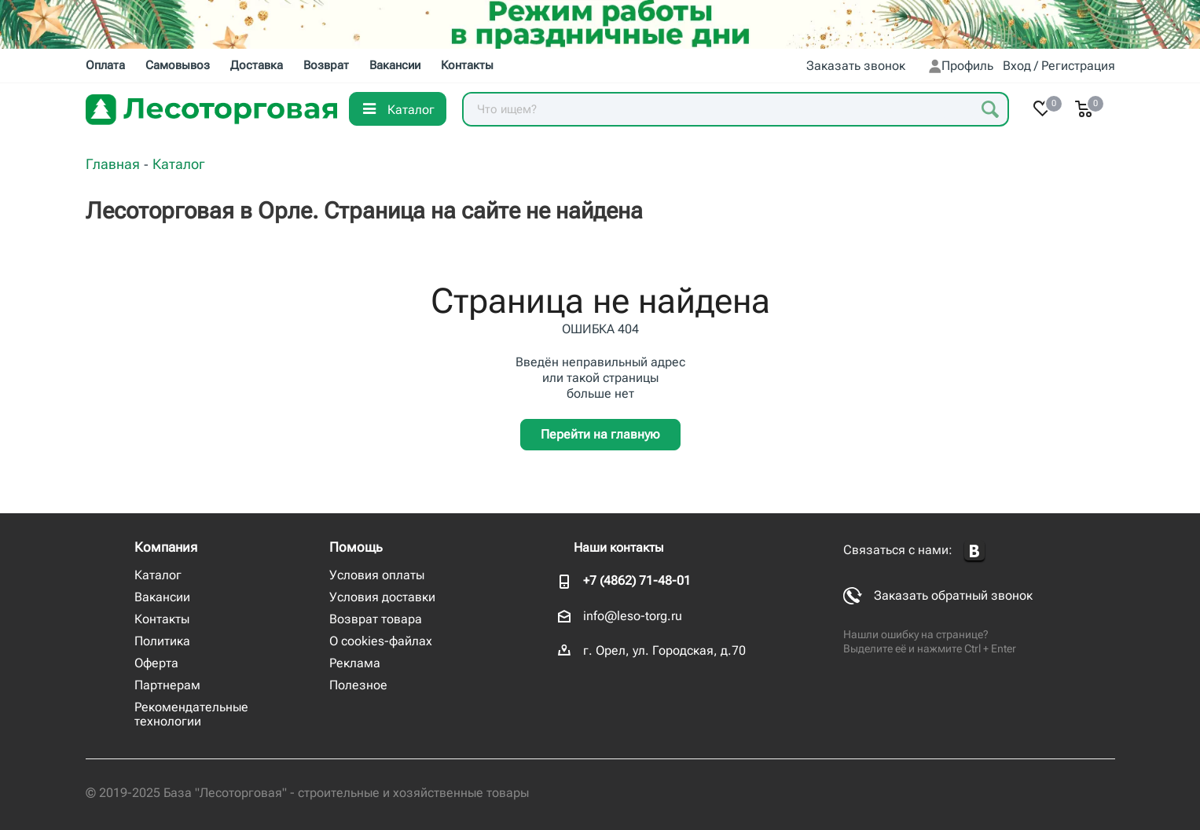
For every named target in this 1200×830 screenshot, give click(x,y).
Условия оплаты (376, 574)
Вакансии (162, 596)
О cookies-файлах (380, 641)
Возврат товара (375, 618)
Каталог (158, 574)
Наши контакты (618, 547)
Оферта (156, 663)
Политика (162, 641)
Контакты (161, 618)
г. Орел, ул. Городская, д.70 (664, 650)
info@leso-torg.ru (632, 615)
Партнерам (167, 685)
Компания (165, 547)
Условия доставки (382, 596)
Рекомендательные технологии (191, 714)
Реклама (354, 663)
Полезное (358, 685)
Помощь (356, 547)
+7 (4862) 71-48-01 (637, 580)
